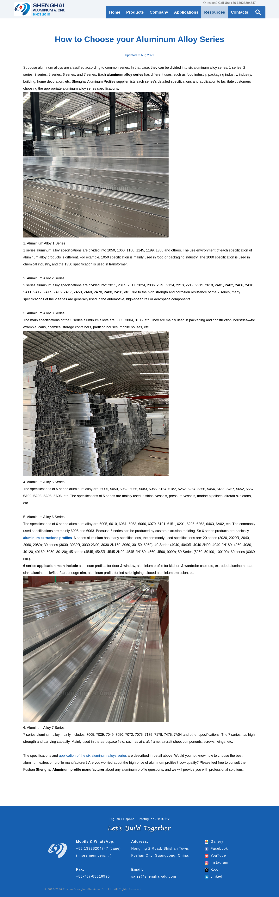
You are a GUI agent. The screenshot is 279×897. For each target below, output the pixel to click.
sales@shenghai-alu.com (153, 876)
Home (114, 12)
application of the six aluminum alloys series (93, 755)
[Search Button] (258, 12)
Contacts (239, 12)
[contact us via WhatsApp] (260, 3)
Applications (186, 12)
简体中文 (164, 819)
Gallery (214, 841)
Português (146, 819)
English (114, 819)
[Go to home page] (39, 9)
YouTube (215, 855)
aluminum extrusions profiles (47, 538)
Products (135, 12)
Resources (214, 12)
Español (129, 819)
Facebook (216, 848)
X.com (213, 869)
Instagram (216, 862)
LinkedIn (215, 876)
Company (159, 12)
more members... (94, 855)
